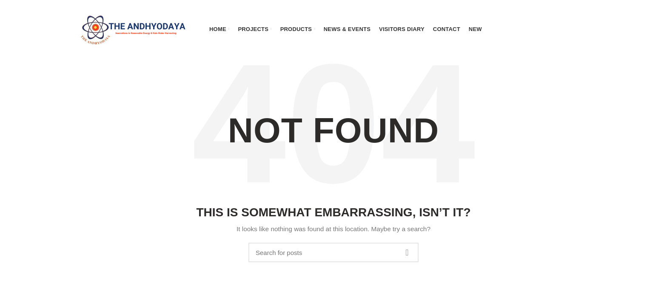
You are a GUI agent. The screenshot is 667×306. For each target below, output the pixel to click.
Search (407, 252)
